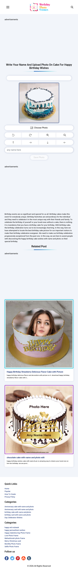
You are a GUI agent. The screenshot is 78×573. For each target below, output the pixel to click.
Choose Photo (39, 78)
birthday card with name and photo (18, 515)
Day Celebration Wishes (13, 518)
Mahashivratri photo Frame (15, 538)
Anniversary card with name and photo (19, 509)
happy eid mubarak (12, 527)
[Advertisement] (39, 42)
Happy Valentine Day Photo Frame (17, 533)
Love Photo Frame (11, 536)
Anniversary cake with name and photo (19, 507)
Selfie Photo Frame (12, 547)
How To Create (10, 494)
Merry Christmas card (13, 541)
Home (7, 489)
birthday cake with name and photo (18, 512)
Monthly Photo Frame (13, 544)
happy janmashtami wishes (15, 530)
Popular (7, 491)
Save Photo (39, 157)
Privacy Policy (10, 497)
